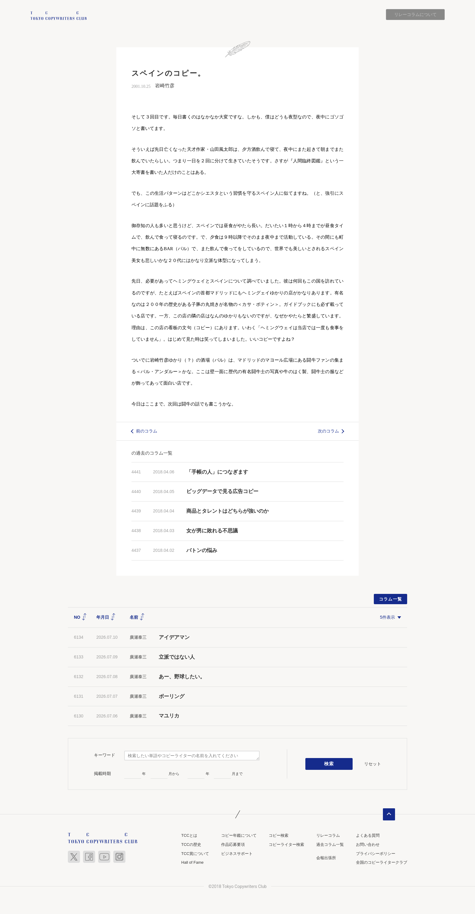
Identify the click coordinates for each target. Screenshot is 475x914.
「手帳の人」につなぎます (217, 472)
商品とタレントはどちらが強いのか (227, 511)
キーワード (104, 755)
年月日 (106, 617)
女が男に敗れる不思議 (212, 531)
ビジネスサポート (237, 853)
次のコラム (328, 431)
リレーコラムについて (415, 14)
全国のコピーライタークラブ (381, 862)
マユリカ (169, 716)
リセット (372, 763)
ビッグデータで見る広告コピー (222, 492)
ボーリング (171, 696)
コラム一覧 (390, 599)
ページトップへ (389, 815)
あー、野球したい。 (182, 677)
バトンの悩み (201, 550)
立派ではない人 (177, 657)
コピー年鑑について (239, 835)
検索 (329, 764)
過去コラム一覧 (330, 844)
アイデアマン (174, 638)
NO (80, 617)
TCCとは (189, 835)
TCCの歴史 (191, 844)
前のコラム (146, 431)
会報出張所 (326, 858)
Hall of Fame (192, 862)
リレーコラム (328, 835)
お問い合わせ (368, 844)
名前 (137, 617)
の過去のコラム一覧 (151, 452)
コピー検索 (278, 835)
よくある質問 (368, 835)
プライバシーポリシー (375, 853)
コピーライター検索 (286, 844)
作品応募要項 (233, 844)
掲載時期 (102, 773)
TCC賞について (195, 853)
